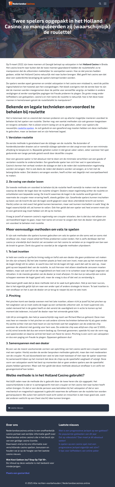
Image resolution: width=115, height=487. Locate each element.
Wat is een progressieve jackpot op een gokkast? (83, 430)
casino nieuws (17, 408)
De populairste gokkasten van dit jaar (78, 433)
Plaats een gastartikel (17, 473)
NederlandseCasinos (66, 38)
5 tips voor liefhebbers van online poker (79, 450)
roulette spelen (26, 128)
